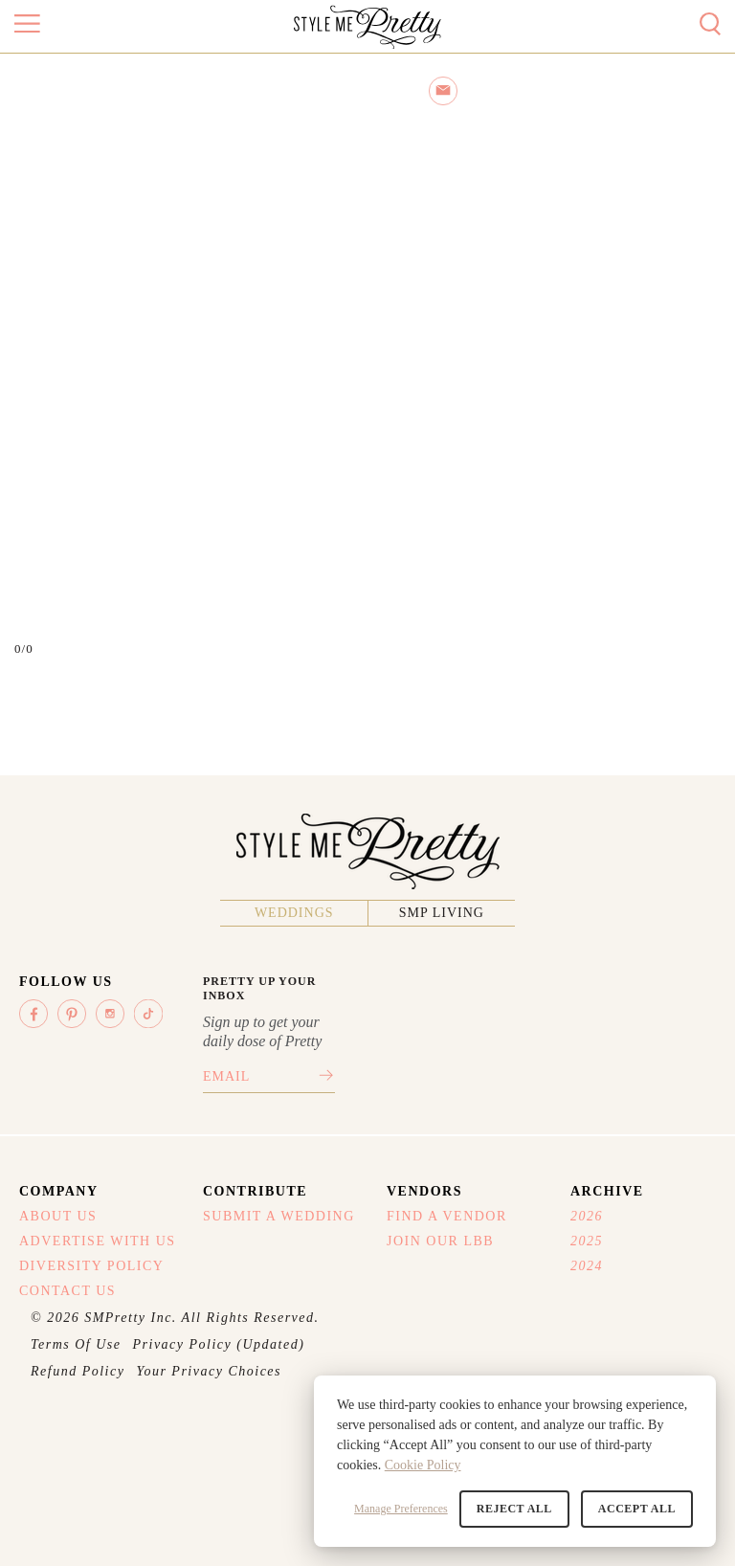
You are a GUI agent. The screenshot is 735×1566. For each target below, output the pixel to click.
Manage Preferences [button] (401, 1508)
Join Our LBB (440, 1241)
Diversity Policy (91, 1266)
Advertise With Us (97, 1241)
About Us (58, 1216)
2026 (586, 1216)
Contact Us (67, 1291)
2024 (586, 1266)
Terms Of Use (76, 1344)
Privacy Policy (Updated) (219, 1344)
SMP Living (441, 913)
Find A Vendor (447, 1216)
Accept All (637, 1508)
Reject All (514, 1508)
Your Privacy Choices (208, 1371)
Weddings (294, 913)
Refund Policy (77, 1371)
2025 (586, 1241)
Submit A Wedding (279, 1216)
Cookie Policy (423, 1465)
